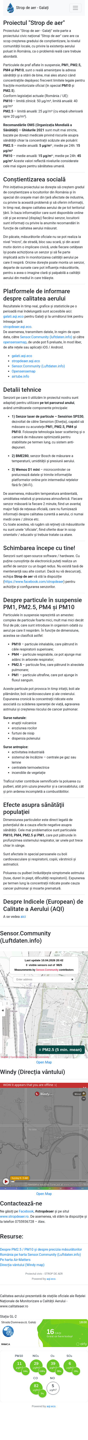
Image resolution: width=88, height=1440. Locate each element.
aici (23, 917)
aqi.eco (51, 1278)
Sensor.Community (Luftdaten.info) (38, 366)
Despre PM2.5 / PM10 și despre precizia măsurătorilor (41, 1249)
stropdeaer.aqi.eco (17, 327)
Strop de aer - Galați (28, 8)
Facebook (26, 1211)
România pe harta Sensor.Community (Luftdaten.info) (40, 1255)
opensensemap (14, 342)
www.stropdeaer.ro (14, 1216)
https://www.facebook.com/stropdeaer (33, 582)
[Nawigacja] (75, 8)
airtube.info (20, 376)
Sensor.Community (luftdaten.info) (46, 337)
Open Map (44, 1062)
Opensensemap (23, 371)
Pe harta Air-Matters (15, 1260)
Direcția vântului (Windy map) (22, 1265)
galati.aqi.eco (13, 316)
